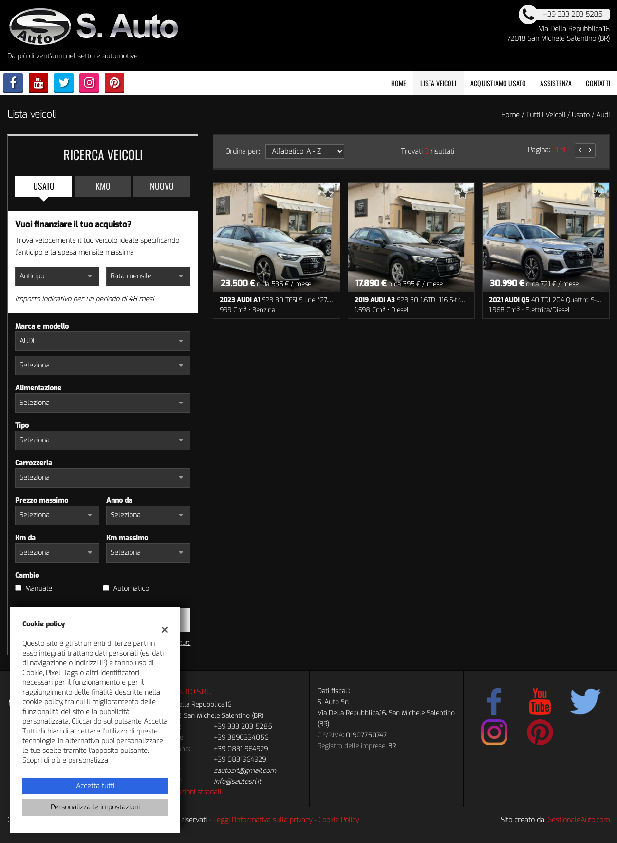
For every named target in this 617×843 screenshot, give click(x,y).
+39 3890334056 (241, 737)
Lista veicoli (438, 83)
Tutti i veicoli (545, 115)
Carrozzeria (33, 463)
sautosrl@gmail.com (245, 771)
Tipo (22, 425)
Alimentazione (38, 388)
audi (603, 115)
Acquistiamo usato (498, 83)
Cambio (27, 575)
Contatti (598, 83)
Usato (44, 186)
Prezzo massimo (41, 500)
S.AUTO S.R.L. (192, 691)
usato (581, 115)
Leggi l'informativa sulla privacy (262, 820)
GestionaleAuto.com (578, 820)
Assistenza (556, 83)
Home (399, 83)
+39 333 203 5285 (243, 726)
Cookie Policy (338, 820)
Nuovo (162, 186)
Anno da (119, 500)
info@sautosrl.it (237, 781)
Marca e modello (42, 326)
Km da (25, 538)
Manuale (38, 588)
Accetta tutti (95, 785)
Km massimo (127, 538)
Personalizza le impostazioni (95, 807)
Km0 (102, 186)
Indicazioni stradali (192, 792)
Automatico (131, 588)
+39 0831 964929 (241, 749)
